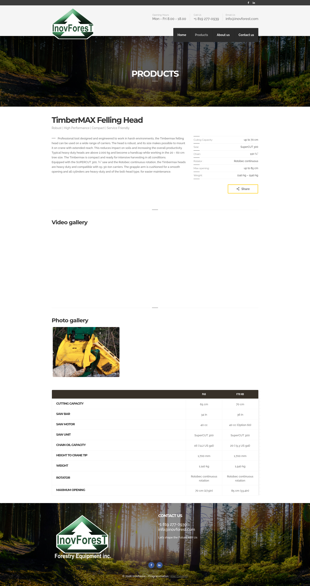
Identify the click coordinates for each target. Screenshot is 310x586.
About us (223, 35)
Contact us (246, 35)
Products (201, 35)
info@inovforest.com (242, 19)
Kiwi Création (179, 576)
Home (182, 35)
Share (243, 189)
